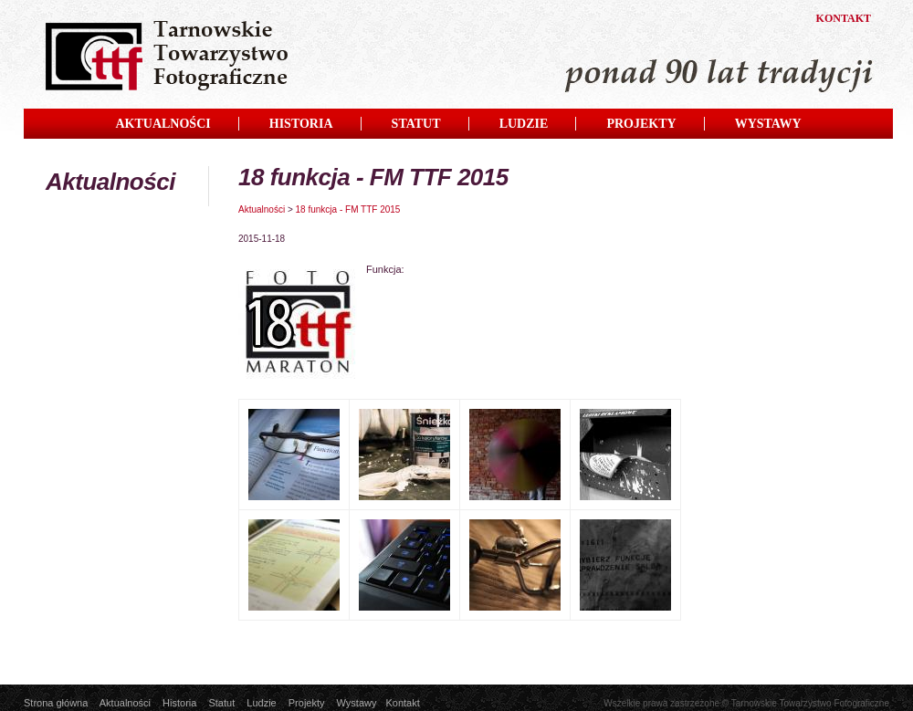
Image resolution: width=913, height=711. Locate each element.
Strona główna (56, 702)
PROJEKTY (641, 124)
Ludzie (261, 702)
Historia (179, 702)
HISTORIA (301, 124)
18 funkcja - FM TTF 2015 (348, 209)
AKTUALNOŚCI (162, 124)
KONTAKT (843, 18)
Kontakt (402, 702)
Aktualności (261, 209)
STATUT (416, 124)
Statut (221, 702)
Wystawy (357, 702)
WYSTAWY (768, 124)
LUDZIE (524, 124)
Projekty (307, 702)
